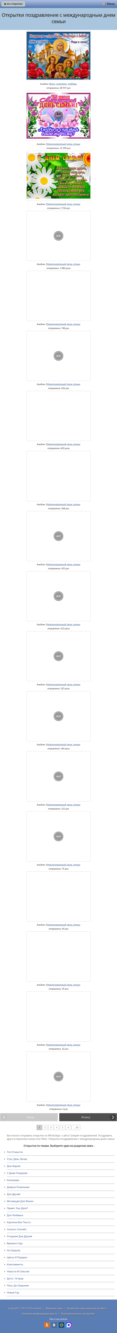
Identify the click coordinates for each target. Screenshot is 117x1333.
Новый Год (13, 1292)
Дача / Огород (15, 1278)
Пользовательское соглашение (78, 1313)
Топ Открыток (15, 1152)
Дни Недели (13, 1166)
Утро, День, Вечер (17, 1159)
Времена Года (15, 1243)
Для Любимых (15, 1215)
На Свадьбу (13, 1250)
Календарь (13, 1180)
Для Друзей (13, 1194)
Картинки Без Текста (19, 1222)
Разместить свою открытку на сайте (86, 1308)
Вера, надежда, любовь (63, 83)
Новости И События (18, 1271)
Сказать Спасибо (17, 1229)
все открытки (13, 3)
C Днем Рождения (17, 1173)
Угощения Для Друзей (19, 1236)
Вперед (86, 1117)
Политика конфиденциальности (39, 1313)
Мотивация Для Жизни (20, 1201)
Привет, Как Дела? (17, 1208)
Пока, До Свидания (18, 1285)
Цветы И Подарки (17, 1257)
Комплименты (15, 1264)
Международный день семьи (63, 144)
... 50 (75, 1127)
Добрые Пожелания (18, 1187)
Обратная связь (54, 1308)
